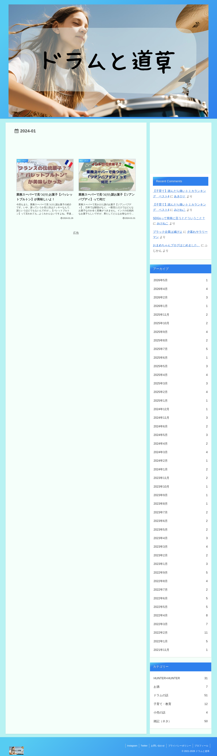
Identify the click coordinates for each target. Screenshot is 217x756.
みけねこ (180, 209)
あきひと (180, 196)
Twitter (144, 745)
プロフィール (201, 745)
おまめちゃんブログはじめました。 (176, 245)
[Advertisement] (76, 143)
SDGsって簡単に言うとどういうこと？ (179, 218)
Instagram (132, 745)
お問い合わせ (158, 745)
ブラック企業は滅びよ (167, 231)
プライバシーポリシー (179, 745)
